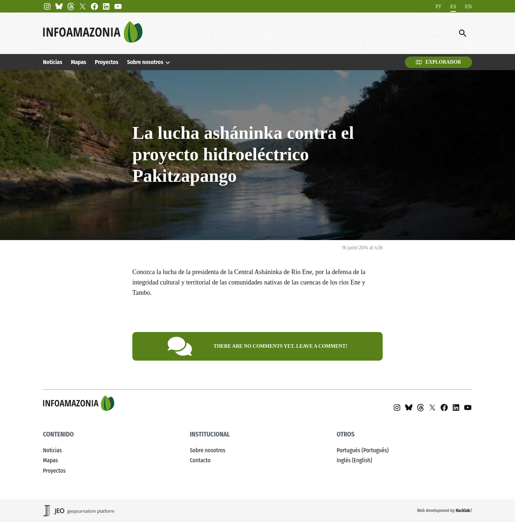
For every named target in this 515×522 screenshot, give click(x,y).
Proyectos (106, 62)
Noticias (52, 62)
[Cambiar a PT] (438, 6)
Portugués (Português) (362, 450)
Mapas (78, 62)
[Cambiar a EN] (468, 6)
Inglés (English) (354, 460)
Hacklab (463, 510)
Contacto (200, 460)
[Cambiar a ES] (453, 6)
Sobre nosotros (145, 62)
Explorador (438, 62)
